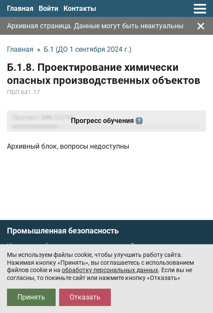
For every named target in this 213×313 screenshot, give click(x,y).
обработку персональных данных (110, 269)
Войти (48, 8)
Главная (20, 8)
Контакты (79, 8)
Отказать (85, 297)
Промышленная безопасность (63, 231)
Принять (31, 297)
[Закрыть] (201, 26)
